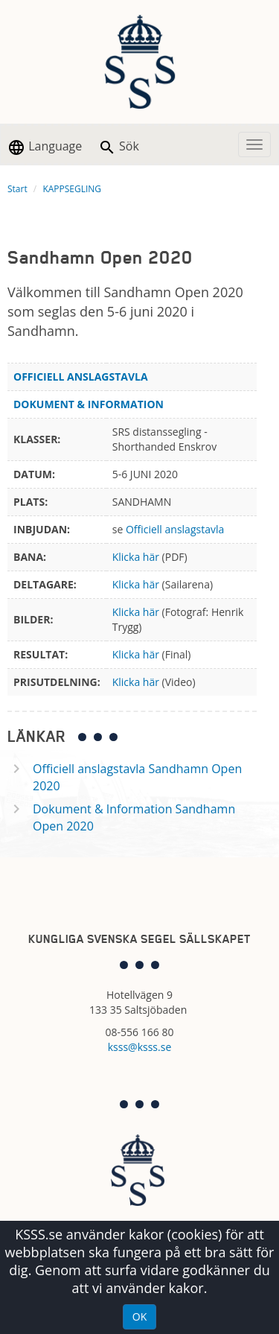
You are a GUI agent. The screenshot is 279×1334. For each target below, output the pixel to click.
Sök (118, 147)
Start (17, 188)
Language (44, 147)
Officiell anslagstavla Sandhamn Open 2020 (137, 777)
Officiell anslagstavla (175, 529)
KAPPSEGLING (71, 188)
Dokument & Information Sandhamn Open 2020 (134, 817)
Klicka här (135, 557)
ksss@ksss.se (140, 1047)
